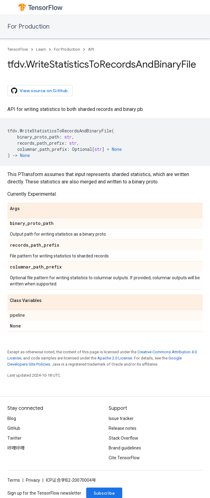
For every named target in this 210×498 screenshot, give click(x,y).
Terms (13, 480)
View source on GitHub (39, 91)
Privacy (33, 480)
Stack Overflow (123, 438)
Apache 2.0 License (114, 358)
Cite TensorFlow (124, 457)
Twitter (14, 438)
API (91, 49)
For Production (28, 26)
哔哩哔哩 (16, 447)
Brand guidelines (125, 447)
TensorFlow (17, 49)
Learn (41, 49)
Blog (11, 418)
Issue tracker (121, 418)
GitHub (13, 428)
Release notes (122, 428)
